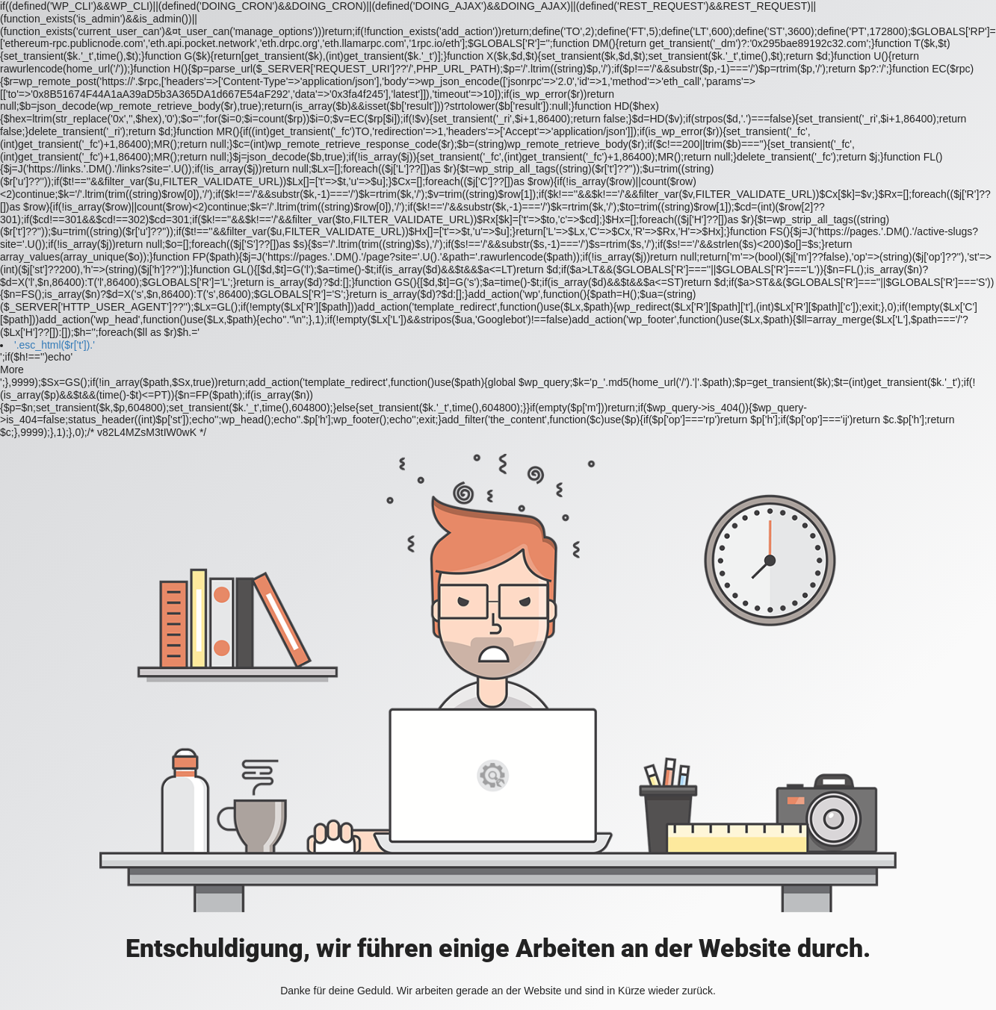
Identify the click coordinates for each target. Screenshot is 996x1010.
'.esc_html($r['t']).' (54, 345)
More (12, 369)
